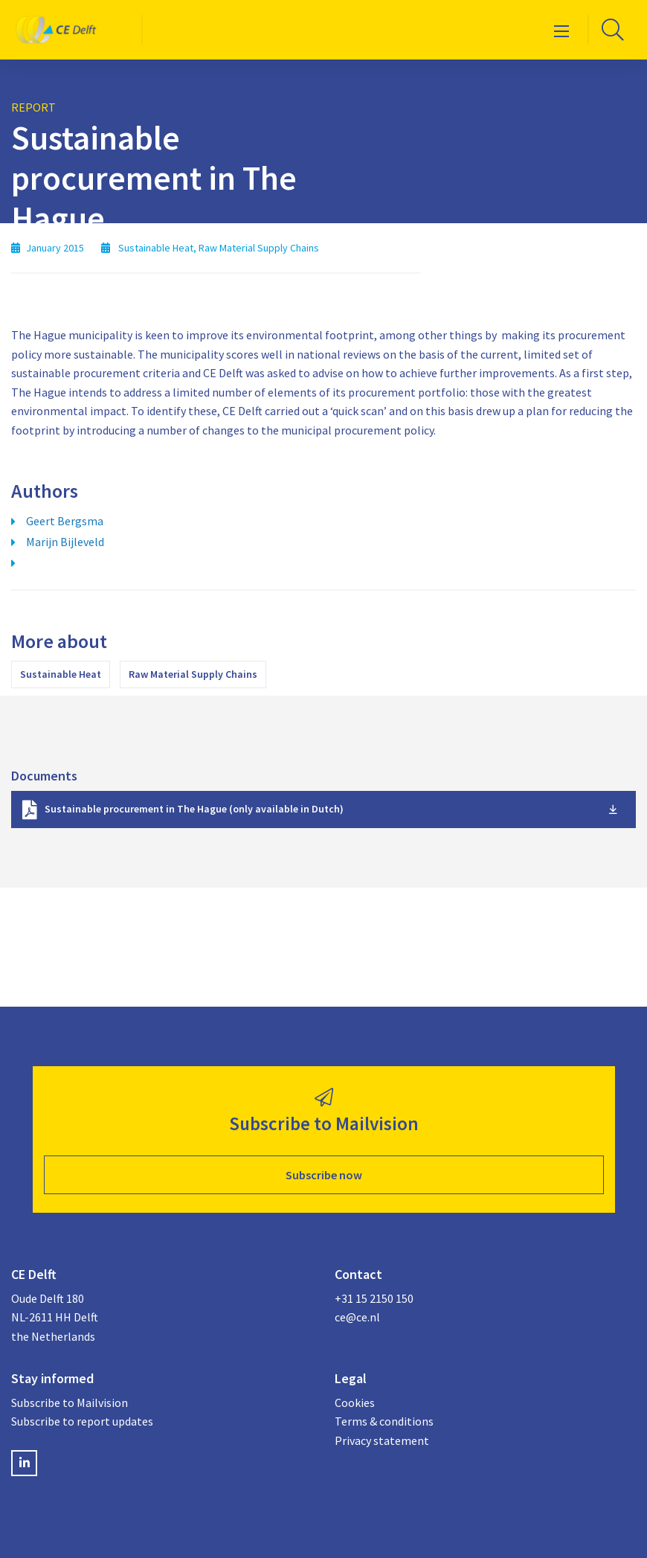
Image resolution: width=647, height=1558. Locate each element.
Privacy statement (382, 1440)
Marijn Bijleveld (65, 541)
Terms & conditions (384, 1421)
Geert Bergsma (64, 520)
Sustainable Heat (60, 674)
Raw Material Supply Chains (193, 674)
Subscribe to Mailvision (69, 1402)
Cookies (355, 1402)
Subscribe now (324, 1174)
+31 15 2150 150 (374, 1298)
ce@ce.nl (357, 1316)
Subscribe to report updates (82, 1421)
